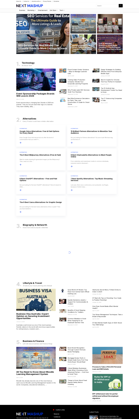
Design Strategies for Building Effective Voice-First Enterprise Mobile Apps (111, 71)
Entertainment (42, 10)
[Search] (121, 5)
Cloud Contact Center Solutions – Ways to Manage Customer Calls (78, 71)
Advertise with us (36, 1)
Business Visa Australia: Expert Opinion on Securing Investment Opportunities (33, 286)
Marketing (30, 10)
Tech (61, 10)
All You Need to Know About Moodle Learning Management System (35, 343)
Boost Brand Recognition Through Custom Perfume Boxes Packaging (76, 320)
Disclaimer (56, 1)
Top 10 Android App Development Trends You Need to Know (111, 90)
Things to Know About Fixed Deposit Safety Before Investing (77, 352)
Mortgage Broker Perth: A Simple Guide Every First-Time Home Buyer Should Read (78, 330)
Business (22, 10)
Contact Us (26, 1)
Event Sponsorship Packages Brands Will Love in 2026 (35, 94)
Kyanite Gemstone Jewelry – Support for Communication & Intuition (78, 272)
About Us (18, 1)
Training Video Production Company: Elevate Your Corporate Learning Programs (78, 82)
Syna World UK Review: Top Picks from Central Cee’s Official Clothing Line (78, 262)
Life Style (53, 10)
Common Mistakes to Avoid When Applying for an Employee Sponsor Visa (77, 291)
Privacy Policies (47, 1)
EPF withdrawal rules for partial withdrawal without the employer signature (105, 366)
